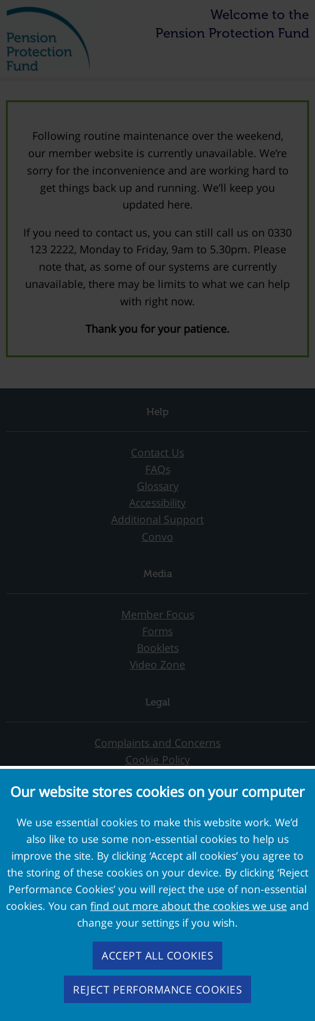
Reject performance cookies (157, 989)
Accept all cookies (157, 955)
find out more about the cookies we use (188, 906)
